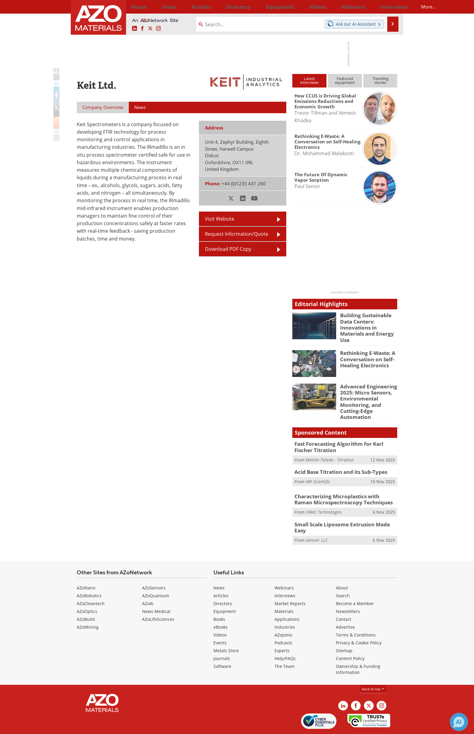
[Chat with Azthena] (459, 722)
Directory (221, 7)
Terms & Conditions (356, 614)
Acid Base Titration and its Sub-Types (336, 456)
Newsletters (348, 591)
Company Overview (102, 107)
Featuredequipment (345, 80)
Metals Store (226, 630)
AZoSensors (154, 567)
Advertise (345, 606)
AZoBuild (86, 599)
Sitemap (344, 630)
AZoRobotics (89, 575)
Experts (282, 630)
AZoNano (86, 567)
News (219, 567)
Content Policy (350, 638)
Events (220, 622)
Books (219, 599)
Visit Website (219, 218)
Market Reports (290, 583)
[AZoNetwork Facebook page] (142, 28)
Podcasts (283, 622)
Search (343, 575)
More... (389, 7)
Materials (284, 591)
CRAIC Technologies (324, 495)
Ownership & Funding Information (358, 649)
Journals (221, 638)
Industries (284, 606)
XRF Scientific (318, 465)
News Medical (156, 591)
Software (222, 646)
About (342, 567)
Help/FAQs (285, 638)
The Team (284, 646)
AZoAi (148, 583)
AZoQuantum (155, 575)
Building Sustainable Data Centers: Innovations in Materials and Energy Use (368, 323)
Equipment (224, 591)
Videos (220, 614)
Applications (287, 599)
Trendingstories (380, 80)
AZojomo (283, 614)
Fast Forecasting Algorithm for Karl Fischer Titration (342, 432)
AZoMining (88, 606)
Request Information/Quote (236, 234)
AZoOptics (87, 591)
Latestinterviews (309, 80)
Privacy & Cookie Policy (358, 622)
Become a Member (355, 583)
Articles (221, 575)
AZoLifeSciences (158, 599)
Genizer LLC (317, 516)
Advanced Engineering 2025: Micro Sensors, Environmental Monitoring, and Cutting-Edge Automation (368, 393)
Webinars (284, 567)
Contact (343, 599)
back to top (373, 668)
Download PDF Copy (228, 249)
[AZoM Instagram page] (158, 28)
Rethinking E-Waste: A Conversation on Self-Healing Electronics (365, 354)
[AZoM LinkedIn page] (134, 28)
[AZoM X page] (150, 28)
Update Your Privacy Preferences (122, 726)
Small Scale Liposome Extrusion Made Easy (342, 507)
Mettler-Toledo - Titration (330, 444)
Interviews (284, 575)
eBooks (220, 606)
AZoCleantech (91, 583)
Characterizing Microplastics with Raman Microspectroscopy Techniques (341, 483)
